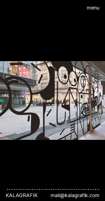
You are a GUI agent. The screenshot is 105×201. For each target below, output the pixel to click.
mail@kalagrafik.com (75, 195)
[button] (52, 100)
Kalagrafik (22, 195)
